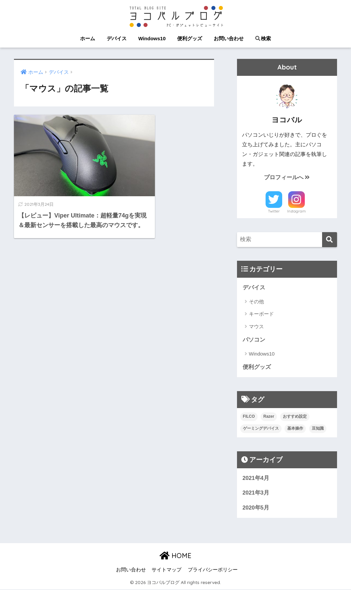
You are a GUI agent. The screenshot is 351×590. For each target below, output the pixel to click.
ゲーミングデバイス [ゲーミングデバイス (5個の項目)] (261, 428)
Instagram (296, 211)
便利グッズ (189, 38)
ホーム (87, 38)
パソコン (254, 340)
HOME (175, 556)
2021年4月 (256, 478)
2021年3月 (256, 493)
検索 (263, 38)
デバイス (117, 38)
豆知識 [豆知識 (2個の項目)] (318, 428)
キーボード (261, 314)
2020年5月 (256, 508)
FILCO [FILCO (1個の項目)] (249, 416)
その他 (256, 301)
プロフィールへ (287, 177)
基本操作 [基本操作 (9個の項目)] (295, 428)
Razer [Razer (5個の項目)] (268, 416)
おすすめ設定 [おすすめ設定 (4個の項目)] (295, 416)
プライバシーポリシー (213, 570)
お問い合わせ (229, 38)
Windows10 (152, 38)
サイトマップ (166, 570)
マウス (256, 326)
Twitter (274, 211)
